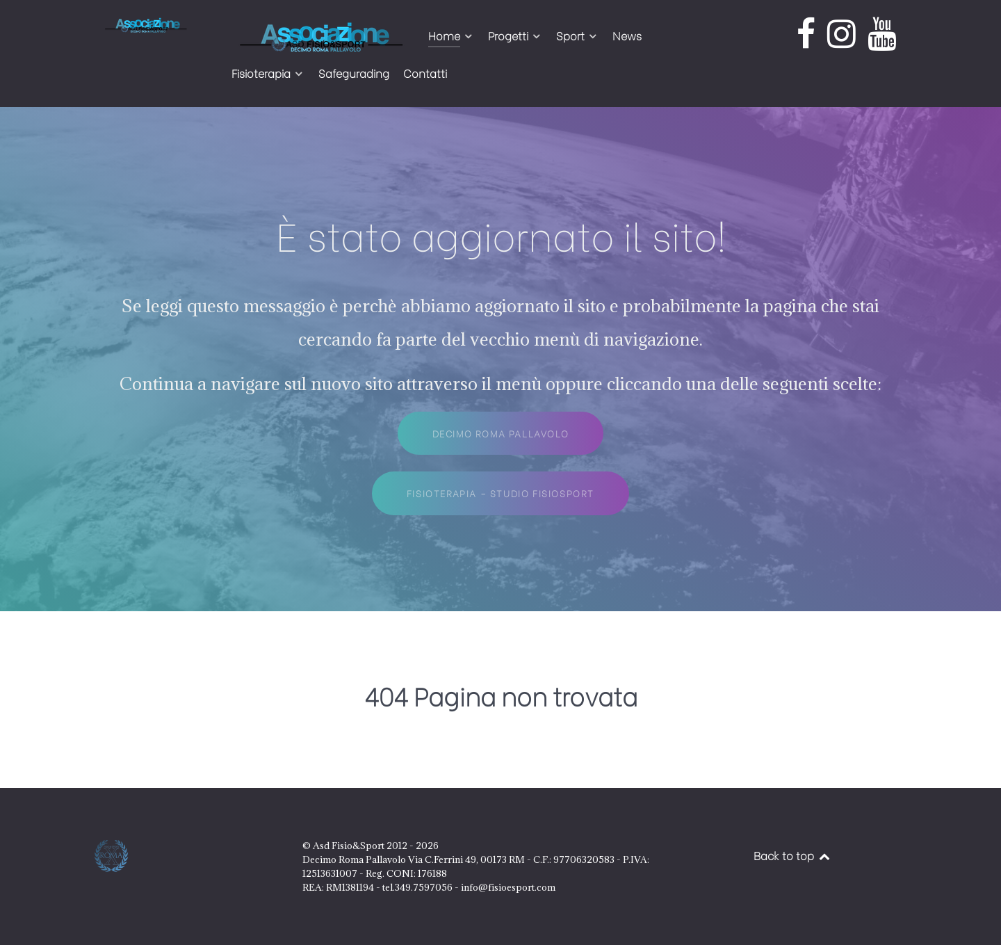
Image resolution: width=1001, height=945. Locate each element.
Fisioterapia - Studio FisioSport (500, 493)
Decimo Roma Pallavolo (500, 433)
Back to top (792, 855)
